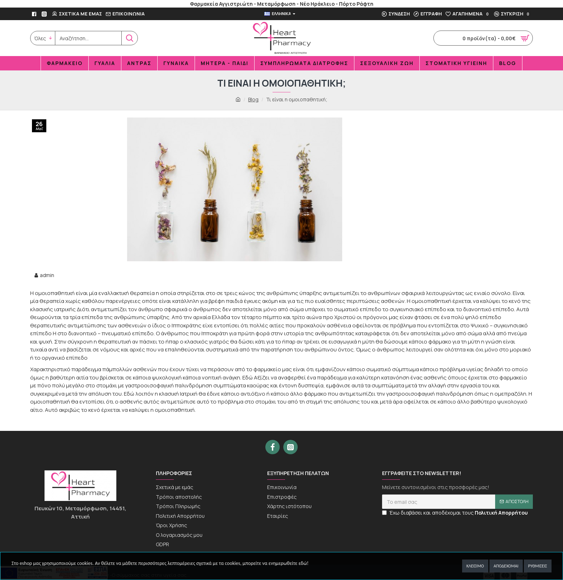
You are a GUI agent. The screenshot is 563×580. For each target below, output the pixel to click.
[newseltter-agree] (384, 514)
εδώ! (303, 563)
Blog (253, 99)
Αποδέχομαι (506, 566)
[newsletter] (457, 503)
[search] (88, 38)
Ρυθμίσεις (537, 566)
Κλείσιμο (475, 566)
